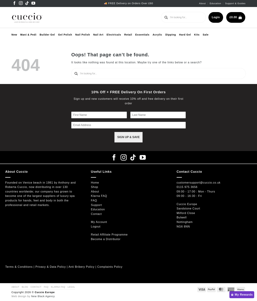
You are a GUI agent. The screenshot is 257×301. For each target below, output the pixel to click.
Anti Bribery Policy (81, 266)
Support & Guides (235, 3)
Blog (25, 287)
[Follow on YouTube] (33, 3)
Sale (206, 34)
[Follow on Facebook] (15, 3)
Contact (96, 213)
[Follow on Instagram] (21, 3)
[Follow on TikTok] (27, 3)
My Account (99, 221)
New (14, 34)
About (202, 3)
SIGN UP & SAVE (128, 137)
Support (96, 205)
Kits (197, 34)
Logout (95, 226)
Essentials (142, 34)
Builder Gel (47, 34)
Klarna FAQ (99, 195)
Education (215, 3)
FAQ (94, 200)
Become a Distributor (105, 239)
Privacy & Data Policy (50, 266)
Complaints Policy (109, 266)
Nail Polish (82, 34)
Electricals (114, 34)
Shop (94, 187)
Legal (71, 287)
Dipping (170, 34)
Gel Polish (65, 34)
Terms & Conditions (19, 266)
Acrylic (157, 34)
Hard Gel (185, 34)
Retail (128, 34)
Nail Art (98, 34)
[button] (235, 17)
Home (95, 182)
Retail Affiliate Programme (109, 234)
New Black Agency (43, 296)
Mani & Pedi (28, 34)
